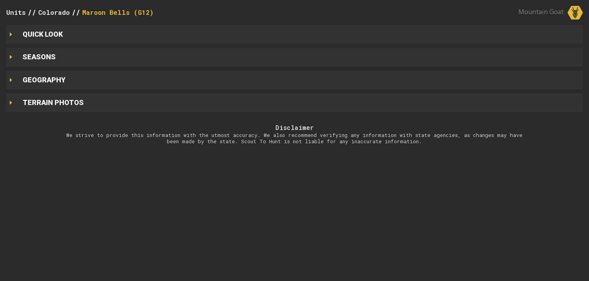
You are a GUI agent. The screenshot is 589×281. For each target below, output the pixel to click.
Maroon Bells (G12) (117, 12)
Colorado (54, 12)
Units (16, 12)
